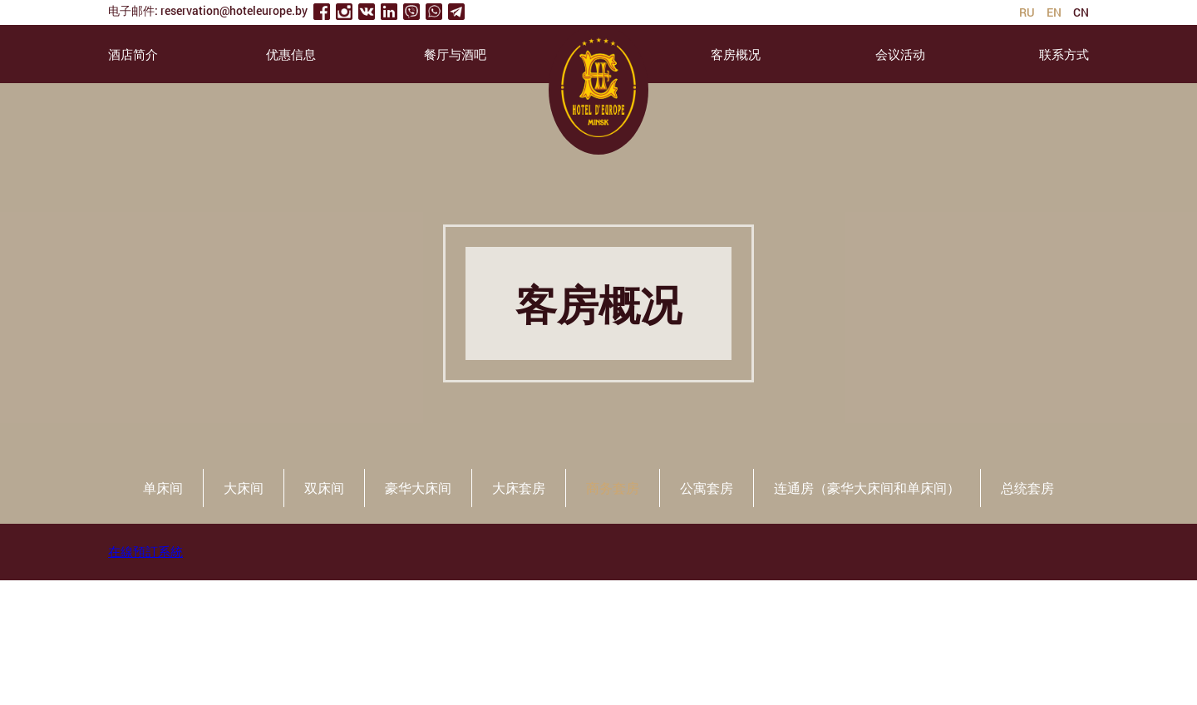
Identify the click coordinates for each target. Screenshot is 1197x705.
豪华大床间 (418, 487)
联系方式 (1064, 54)
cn (1081, 12)
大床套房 (518, 487)
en (1054, 12)
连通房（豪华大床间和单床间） (867, 487)
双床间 (324, 487)
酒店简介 (133, 54)
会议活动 (900, 54)
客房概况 (736, 54)
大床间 (244, 487)
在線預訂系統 (145, 551)
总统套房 (1027, 487)
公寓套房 (706, 487)
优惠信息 (291, 54)
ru (1027, 12)
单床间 (163, 487)
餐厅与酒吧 (455, 54)
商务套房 (612, 487)
